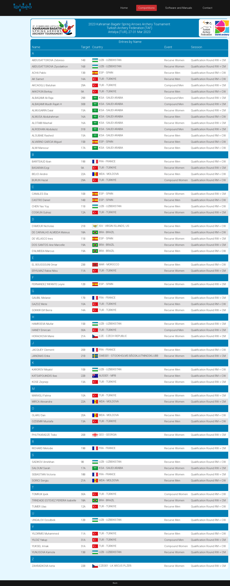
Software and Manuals (178, 8)
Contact (207, 8)
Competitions (146, 8)
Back (115, 583)
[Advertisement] (14, 70)
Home (124, 8)
